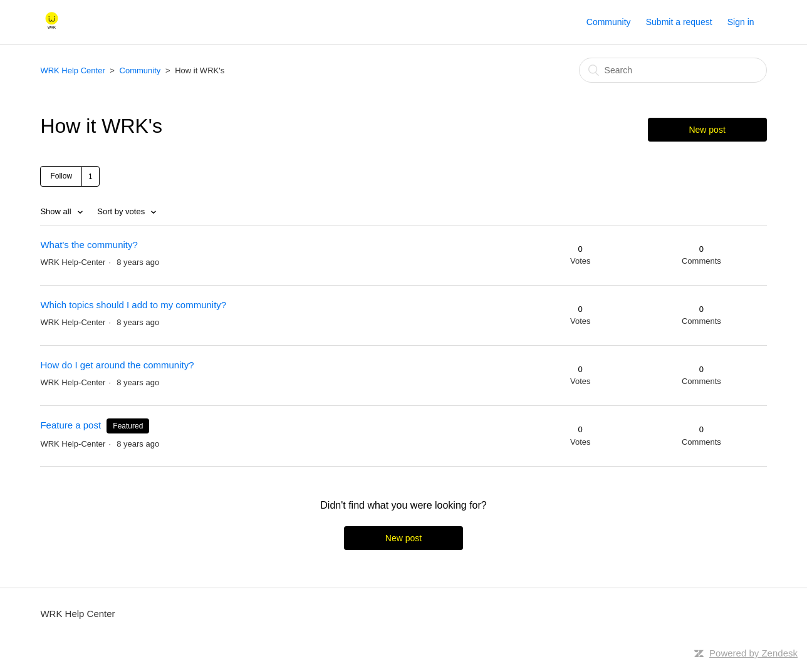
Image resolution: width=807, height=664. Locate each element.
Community (608, 22)
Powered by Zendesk (753, 653)
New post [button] (707, 130)
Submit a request (679, 22)
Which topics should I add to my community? (133, 304)
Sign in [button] (740, 22)
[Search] (673, 70)
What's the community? (88, 244)
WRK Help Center (73, 70)
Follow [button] (61, 176)
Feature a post (70, 425)
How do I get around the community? (117, 365)
